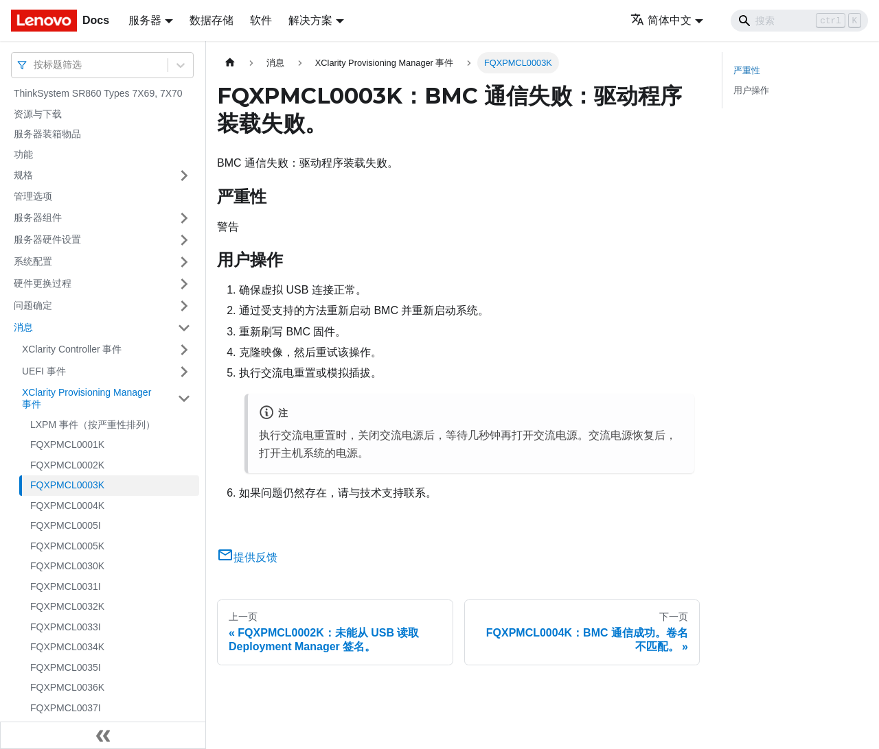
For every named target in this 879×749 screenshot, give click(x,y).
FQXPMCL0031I (65, 586)
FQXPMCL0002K (67, 465)
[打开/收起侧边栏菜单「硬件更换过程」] (184, 284)
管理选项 (33, 196)
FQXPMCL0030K (67, 565)
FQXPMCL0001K (67, 444)
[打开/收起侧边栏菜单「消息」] (184, 328)
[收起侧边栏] (103, 735)
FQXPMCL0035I (65, 667)
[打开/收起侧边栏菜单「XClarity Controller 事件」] (184, 350)
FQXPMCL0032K (67, 606)
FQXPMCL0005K (67, 545)
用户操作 (751, 90)
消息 (23, 327)
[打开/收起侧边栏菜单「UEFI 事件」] (184, 372)
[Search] (799, 21)
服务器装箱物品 (47, 133)
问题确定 (33, 305)
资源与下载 (38, 113)
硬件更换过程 (42, 283)
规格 (23, 174)
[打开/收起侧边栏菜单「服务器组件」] (184, 218)
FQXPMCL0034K (67, 646)
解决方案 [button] (310, 20)
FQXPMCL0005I (65, 525)
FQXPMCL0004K (67, 505)
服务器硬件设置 (47, 239)
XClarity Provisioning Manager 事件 (86, 398)
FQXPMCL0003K (67, 484)
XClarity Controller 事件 (72, 349)
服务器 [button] (144, 20)
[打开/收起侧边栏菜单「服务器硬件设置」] (184, 240)
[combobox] (35, 65)
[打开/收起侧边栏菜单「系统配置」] (184, 262)
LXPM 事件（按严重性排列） (92, 424)
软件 (261, 20)
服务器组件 (38, 217)
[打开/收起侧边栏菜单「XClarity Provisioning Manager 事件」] (184, 399)
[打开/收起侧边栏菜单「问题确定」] (184, 306)
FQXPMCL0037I (65, 707)
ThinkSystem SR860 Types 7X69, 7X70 (98, 93)
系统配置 (33, 261)
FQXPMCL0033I (65, 626)
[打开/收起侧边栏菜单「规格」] (184, 176)
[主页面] (230, 62)
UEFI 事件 (44, 371)
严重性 (746, 70)
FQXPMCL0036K (67, 687)
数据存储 (211, 20)
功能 (23, 154)
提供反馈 (247, 557)
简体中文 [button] (661, 20)
